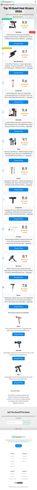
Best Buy (12, 466)
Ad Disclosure (12, 478)
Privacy (12, 473)
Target (12, 463)
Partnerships (24, 478)
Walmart (12, 461)
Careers (24, 461)
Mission (25, 458)
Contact (24, 473)
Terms (12, 476)
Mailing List (25, 476)
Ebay (12, 458)
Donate (18, 445)
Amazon (12, 456)
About (24, 456)
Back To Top (19, 429)
